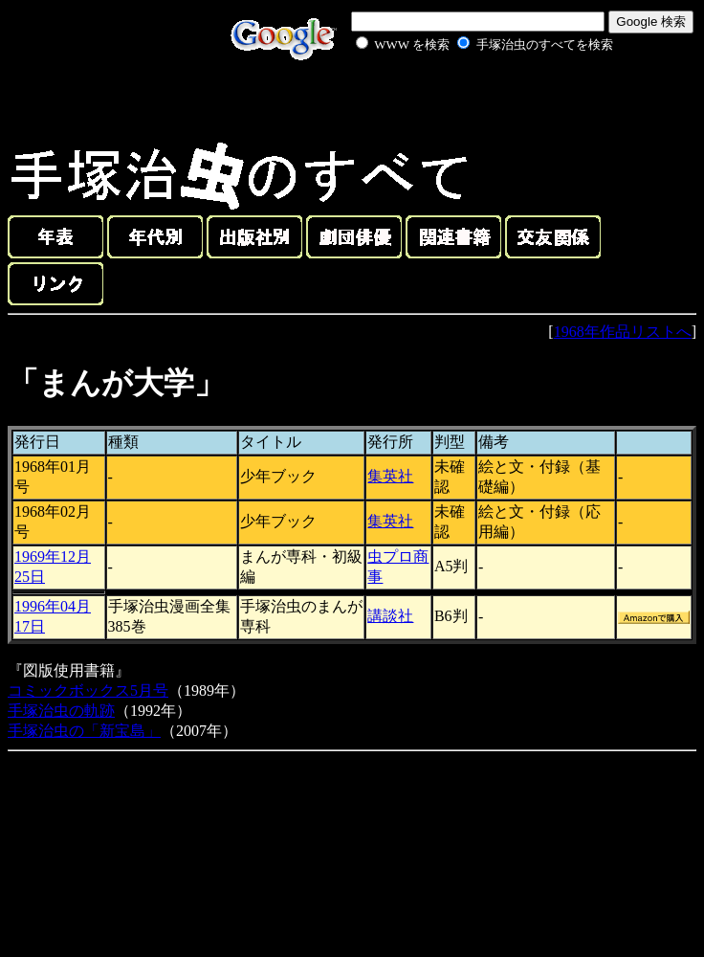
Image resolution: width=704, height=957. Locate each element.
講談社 (390, 616)
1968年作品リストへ (623, 331)
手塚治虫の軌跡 (61, 710)
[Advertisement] (463, 99)
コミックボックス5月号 (88, 690)
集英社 (390, 476)
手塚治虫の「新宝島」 (84, 731)
